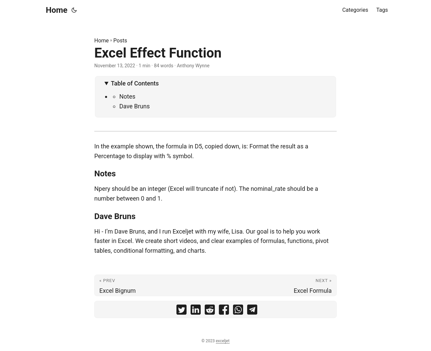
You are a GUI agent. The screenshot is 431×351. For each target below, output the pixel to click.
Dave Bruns (134, 106)
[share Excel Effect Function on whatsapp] (238, 311)
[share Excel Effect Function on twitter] (181, 311)
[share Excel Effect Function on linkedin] (196, 311)
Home (56, 10)
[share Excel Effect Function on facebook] (224, 311)
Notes (127, 96)
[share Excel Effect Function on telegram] (252, 311)
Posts (120, 40)
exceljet (223, 341)
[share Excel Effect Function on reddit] (210, 311)
